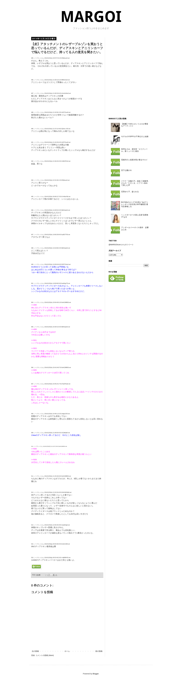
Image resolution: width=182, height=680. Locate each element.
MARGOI (91, 17)
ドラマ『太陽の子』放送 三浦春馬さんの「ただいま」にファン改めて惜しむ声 (134, 183)
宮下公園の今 (126, 170)
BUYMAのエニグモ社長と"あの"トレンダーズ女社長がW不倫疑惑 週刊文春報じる (134, 204)
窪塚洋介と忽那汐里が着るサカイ (134, 160)
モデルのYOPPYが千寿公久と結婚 (134, 136)
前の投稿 (98, 651)
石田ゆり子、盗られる (130, 192)
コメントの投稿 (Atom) (45, 655)
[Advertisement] (127, 75)
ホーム (67, 651)
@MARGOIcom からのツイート (121, 245)
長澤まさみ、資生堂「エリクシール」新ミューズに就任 (134, 150)
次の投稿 (35, 651)
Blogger (96, 674)
